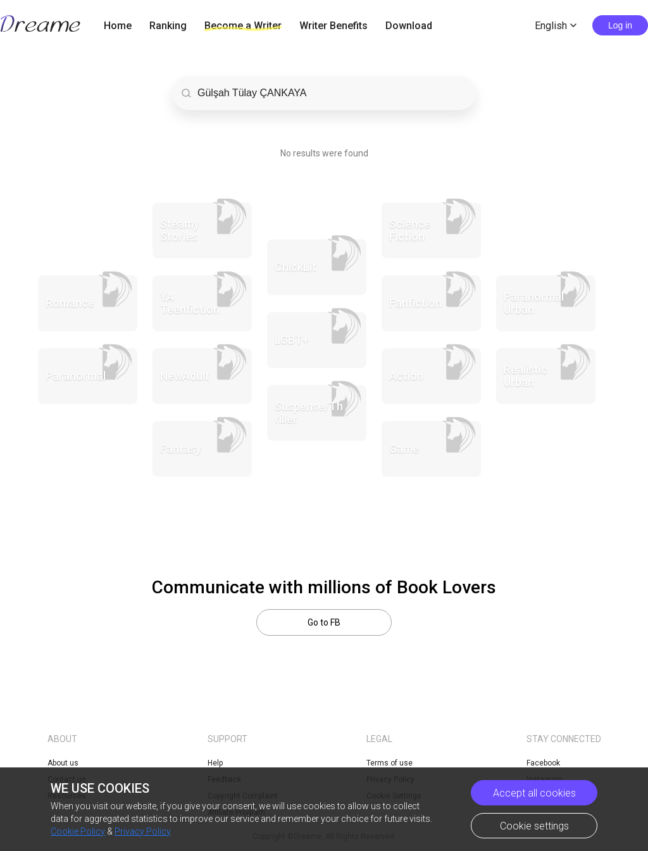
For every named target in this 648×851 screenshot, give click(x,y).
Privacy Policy (143, 831)
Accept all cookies (534, 793)
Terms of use (389, 763)
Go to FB (324, 622)
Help (215, 763)
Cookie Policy (78, 831)
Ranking (168, 26)
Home (118, 26)
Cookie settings (534, 826)
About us (62, 763)
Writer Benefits (333, 26)
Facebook (543, 763)
